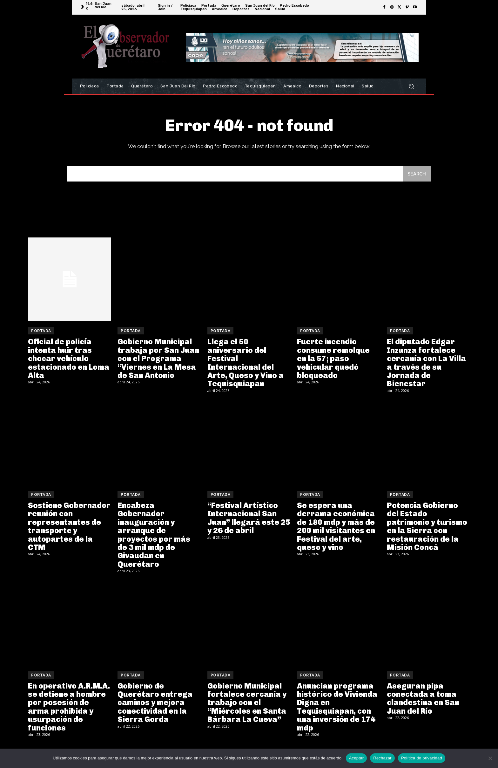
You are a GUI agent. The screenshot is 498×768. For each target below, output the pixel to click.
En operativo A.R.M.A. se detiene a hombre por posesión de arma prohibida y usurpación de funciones (69, 707)
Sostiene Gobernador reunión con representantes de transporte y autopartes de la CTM (69, 526)
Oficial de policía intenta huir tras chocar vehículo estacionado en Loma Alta (68, 359)
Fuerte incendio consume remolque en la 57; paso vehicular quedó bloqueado (333, 359)
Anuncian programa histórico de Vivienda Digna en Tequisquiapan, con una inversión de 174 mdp (337, 707)
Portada (41, 331)
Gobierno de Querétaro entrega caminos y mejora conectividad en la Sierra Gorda (155, 703)
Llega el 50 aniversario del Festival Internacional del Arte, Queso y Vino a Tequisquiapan (245, 363)
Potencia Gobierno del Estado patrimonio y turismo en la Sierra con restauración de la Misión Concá (427, 526)
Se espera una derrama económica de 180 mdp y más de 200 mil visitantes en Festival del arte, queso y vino (336, 526)
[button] (411, 86)
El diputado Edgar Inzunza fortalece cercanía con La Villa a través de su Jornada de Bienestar (426, 363)
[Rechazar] (490, 758)
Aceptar (356, 758)
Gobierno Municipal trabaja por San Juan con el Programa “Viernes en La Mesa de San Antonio (158, 359)
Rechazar (382, 758)
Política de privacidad (421, 758)
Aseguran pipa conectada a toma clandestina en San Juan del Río (423, 699)
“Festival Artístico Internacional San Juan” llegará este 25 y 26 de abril (248, 518)
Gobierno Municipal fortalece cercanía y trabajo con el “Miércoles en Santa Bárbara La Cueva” (246, 703)
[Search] (416, 174)
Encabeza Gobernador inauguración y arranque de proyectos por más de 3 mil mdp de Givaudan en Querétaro (154, 535)
